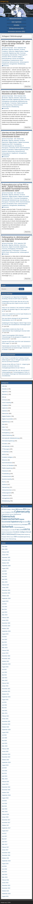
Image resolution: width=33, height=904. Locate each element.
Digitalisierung (12, 53)
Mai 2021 (4, 707)
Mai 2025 (4, 576)
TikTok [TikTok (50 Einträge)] (8, 536)
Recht (21, 60)
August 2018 (5, 798)
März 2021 (4, 713)
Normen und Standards (18, 58)
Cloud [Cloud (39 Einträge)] (3, 512)
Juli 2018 (4, 800)
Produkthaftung (6, 60)
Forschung (22, 53)
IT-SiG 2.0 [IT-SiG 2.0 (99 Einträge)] (18, 530)
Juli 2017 (4, 833)
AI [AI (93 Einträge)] (2, 509)
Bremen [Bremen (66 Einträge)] (20, 509)
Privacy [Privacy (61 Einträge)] (19, 534)
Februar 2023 (5, 650)
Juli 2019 (4, 768)
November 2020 (6, 724)
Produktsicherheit (14, 60)
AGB (3, 386)
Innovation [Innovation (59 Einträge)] (25, 524)
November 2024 (6, 593)
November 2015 (6, 888)
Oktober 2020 (5, 727)
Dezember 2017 (6, 819)
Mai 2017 (4, 839)
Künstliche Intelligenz (17, 56)
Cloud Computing (6, 402)
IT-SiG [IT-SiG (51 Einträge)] (13, 529)
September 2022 (6, 664)
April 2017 (4, 841)
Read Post (27, 86)
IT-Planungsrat (22, 55)
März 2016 (4, 877)
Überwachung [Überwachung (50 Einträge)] (12, 539)
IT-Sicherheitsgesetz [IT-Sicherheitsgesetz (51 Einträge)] (18, 527)
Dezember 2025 (6, 557)
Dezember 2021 (6, 688)
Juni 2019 (4, 770)
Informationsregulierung (8, 146)
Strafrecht (4, 151)
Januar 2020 (5, 751)
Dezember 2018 (6, 787)
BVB (3, 397)
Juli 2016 (4, 866)
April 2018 (4, 809)
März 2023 (4, 647)
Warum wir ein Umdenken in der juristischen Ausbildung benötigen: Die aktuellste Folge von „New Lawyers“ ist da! (16, 309)
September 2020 (6, 729)
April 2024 (4, 612)
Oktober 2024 (5, 595)
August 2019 (5, 765)
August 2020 (5, 732)
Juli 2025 (4, 571)
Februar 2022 (5, 683)
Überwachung (5, 62)
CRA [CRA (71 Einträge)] (12, 512)
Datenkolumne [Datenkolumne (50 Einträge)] (17, 514)
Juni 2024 (4, 606)
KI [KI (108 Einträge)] (22, 530)
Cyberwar (4, 410)
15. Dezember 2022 (21, 96)
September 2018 (6, 795)
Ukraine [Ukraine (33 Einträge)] (11, 536)
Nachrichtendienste (7, 58)
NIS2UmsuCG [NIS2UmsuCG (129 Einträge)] (12, 534)
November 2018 (6, 789)
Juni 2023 (4, 639)
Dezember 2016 (6, 852)
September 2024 (6, 598)
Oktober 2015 (5, 891)
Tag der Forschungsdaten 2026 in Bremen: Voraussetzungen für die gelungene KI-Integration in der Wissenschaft (16, 337)
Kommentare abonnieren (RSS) (16, 31)
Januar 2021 (5, 718)
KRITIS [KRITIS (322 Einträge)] (26, 529)
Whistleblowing (21, 64)
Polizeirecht (5, 471)
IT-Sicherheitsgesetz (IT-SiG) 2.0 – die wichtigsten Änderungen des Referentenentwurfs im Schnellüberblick (16, 374)
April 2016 (4, 874)
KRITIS (9, 56)
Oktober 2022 (5, 661)
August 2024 (5, 601)
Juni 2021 (4, 705)
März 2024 (4, 614)
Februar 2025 (5, 584)
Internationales (13, 55)
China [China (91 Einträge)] (28, 509)
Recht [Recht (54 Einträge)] (22, 534)
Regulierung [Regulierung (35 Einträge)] (27, 534)
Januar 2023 (5, 653)
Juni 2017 (4, 836)
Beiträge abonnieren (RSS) (16, 28)
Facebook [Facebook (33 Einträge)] (4, 524)
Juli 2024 (4, 604)
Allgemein (10, 49)
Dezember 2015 (6, 885)
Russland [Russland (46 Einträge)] (4, 536)
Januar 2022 (5, 686)
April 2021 (4, 710)
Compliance (5, 51)
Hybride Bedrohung (7, 435)
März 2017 (4, 844)
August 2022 (5, 666)
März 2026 (4, 549)
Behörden (16, 49)
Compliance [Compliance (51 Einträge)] (8, 512)
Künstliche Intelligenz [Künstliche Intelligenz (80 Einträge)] (19, 532)
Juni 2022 (4, 672)
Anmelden (16, 25)
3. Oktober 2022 (20, 193)
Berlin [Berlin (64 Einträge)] (13, 509)
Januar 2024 (5, 620)
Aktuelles (5, 49)
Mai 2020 (4, 740)
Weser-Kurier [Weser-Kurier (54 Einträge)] (5, 539)
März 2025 (4, 582)
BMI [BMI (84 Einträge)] (17, 509)
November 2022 (6, 658)
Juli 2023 (4, 636)
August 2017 (5, 830)
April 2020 (4, 743)
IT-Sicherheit (13, 103)
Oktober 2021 (5, 694)
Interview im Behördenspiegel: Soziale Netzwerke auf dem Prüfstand (16, 93)
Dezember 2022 (6, 656)
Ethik (18, 53)
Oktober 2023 (5, 628)
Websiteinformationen (16, 19)
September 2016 (6, 860)
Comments (6, 65)
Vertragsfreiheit (13, 64)
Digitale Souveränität (7, 99)
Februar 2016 (5, 880)
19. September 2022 (21, 243)
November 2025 (6, 560)
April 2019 (4, 776)
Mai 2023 (4, 642)
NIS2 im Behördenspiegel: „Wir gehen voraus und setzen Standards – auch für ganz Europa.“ (16, 43)
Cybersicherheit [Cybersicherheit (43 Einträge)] (5, 514)
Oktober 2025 (5, 563)
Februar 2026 (5, 552)
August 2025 (5, 568)
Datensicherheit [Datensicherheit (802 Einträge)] (10, 519)
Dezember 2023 (6, 623)
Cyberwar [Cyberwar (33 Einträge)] (11, 514)
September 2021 (6, 696)
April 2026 (4, 546)
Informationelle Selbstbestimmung (18, 101)
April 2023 (4, 645)
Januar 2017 (5, 850)
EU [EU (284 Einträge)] (29, 522)
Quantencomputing (7, 479)
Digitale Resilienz (19, 51)
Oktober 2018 (5, 792)
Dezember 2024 (6, 590)
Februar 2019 (5, 781)
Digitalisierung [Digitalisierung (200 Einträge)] (16, 522)
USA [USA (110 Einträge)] (15, 537)
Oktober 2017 (5, 825)
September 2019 (6, 762)
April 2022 (4, 677)
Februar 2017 (5, 847)
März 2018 (4, 811)
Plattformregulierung (22, 103)
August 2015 (5, 896)
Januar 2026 (5, 554)
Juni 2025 (4, 574)
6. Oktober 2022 (20, 138)
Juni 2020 (4, 738)
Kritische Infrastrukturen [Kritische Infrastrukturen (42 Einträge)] (7, 532)
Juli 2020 (4, 735)
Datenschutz (23, 97)
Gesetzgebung (5, 55)
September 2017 (6, 828)
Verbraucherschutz (14, 62)
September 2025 (6, 565)
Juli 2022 (4, 669)
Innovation (4, 443)
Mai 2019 (4, 773)
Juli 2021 (4, 702)
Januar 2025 (5, 587)
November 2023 (6, 625)
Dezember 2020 (6, 721)
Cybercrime (11, 51)
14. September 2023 (21, 47)
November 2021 (6, 691)
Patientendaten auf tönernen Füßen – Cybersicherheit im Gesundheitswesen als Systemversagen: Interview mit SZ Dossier (16, 347)
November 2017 (6, 822)
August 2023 (5, 634)
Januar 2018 (5, 817)
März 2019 (4, 778)
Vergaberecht (5, 64)
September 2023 (6, 631)
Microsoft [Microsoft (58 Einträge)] (28, 532)
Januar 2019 (5, 784)
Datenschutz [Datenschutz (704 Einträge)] (8, 516)
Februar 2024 (5, 617)
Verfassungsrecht (24, 62)
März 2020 (4, 746)
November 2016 (6, 855)
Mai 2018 (4, 806)
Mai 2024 (4, 609)
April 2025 (4, 579)
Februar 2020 (5, 748)
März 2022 (4, 680)
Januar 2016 (5, 882)
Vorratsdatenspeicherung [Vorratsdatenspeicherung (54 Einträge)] (23, 536)
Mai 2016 (4, 871)
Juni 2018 (4, 803)
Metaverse (4, 460)
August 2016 (5, 863)
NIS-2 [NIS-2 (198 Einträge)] (4, 534)
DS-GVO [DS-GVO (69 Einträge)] (24, 522)
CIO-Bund (22, 49)
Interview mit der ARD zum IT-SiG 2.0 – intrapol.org (15, 364)
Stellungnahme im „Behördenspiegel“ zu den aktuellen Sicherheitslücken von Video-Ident (16, 239)
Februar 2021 (5, 716)
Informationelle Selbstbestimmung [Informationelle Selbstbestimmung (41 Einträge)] (14, 524)
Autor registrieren (16, 22)
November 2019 (6, 757)
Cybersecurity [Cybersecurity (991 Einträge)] (22, 511)
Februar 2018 (5, 814)
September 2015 (6, 893)
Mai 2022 (4, 675)
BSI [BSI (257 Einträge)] (24, 509)
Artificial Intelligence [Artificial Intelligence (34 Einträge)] (7, 509)
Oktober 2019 (5, 759)
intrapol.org (4, 1)
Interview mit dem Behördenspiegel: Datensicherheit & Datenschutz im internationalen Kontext (15, 134)
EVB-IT (11, 144)
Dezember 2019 (6, 754)
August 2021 (5, 699)
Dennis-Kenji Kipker (8, 47)
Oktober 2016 (5, 858)
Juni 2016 (4, 869)
